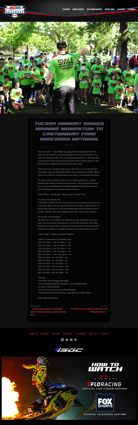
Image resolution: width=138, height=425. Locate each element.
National (45, 334)
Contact (105, 334)
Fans (131, 9)
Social (110, 9)
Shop (121, 9)
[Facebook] (62, 339)
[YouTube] (71, 339)
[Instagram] (75, 339)
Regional (56, 334)
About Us (33, 334)
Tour (66, 9)
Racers (78, 9)
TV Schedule (81, 334)
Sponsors (94, 9)
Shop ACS (93, 334)
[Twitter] (67, 339)
